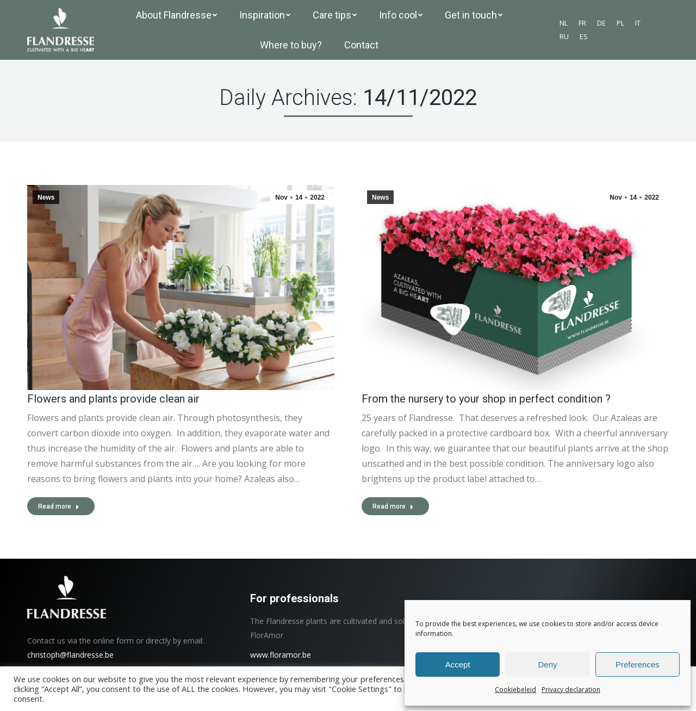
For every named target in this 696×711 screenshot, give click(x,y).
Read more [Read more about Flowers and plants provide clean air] (58, 506)
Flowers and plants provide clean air (113, 398)
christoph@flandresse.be (70, 655)
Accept (457, 664)
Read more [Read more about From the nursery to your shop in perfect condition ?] (393, 506)
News (46, 197)
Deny (547, 664)
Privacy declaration (571, 689)
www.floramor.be (280, 655)
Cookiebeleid (515, 689)
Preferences (638, 664)
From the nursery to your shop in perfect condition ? (486, 398)
